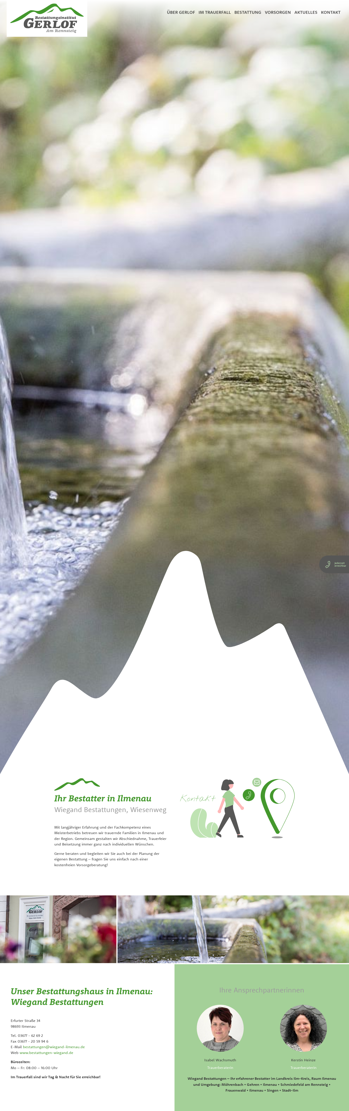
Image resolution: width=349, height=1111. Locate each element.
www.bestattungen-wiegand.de (46, 1052)
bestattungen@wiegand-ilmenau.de (54, 1046)
